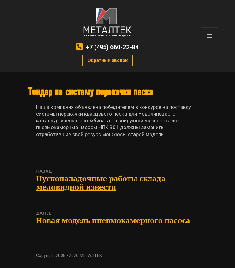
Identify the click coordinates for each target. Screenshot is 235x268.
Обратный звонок (108, 60)
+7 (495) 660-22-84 (112, 47)
